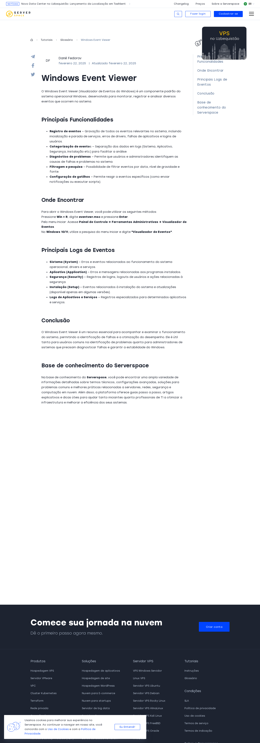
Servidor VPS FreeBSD (146, 723)
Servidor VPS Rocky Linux (149, 700)
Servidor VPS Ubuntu (146, 685)
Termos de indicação (198, 730)
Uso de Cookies (58, 729)
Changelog (181, 3)
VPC (33, 685)
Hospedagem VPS (42, 670)
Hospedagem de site (96, 678)
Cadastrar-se (228, 13)
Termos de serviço (196, 723)
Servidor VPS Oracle (146, 730)
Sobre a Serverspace (225, 3)
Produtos (38, 661)
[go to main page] (18, 14)
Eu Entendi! (127, 726)
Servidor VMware (41, 678)
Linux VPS (139, 678)
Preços (200, 3)
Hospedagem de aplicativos (101, 670)
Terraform (36, 700)
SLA (186, 700)
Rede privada (39, 708)
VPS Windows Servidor (147, 670)
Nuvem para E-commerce (98, 693)
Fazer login (198, 13)
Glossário (66, 40)
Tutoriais (46, 40)
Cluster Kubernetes (43, 693)
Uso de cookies (194, 715)
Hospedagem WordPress (98, 685)
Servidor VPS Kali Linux (147, 715)
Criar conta (214, 626)
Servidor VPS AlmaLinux (148, 708)
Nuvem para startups (96, 700)
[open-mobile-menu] (251, 13)
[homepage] (31, 40)
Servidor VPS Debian (146, 693)
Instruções (191, 670)
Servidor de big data (96, 708)
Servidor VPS (143, 661)
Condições (192, 691)
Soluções (89, 661)
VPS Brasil (139, 738)
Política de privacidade (200, 708)
